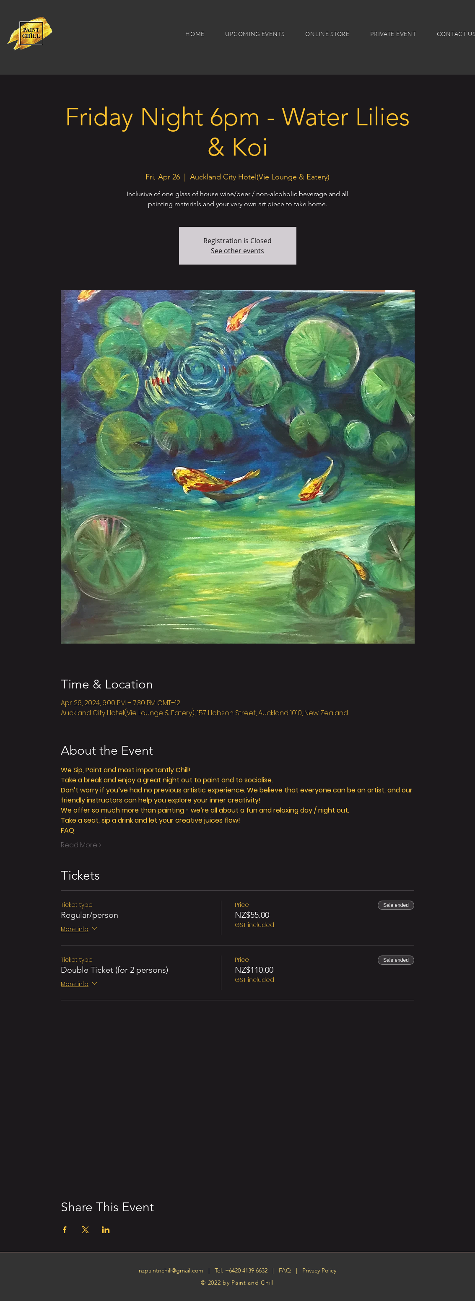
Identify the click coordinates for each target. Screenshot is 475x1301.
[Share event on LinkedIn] (106, 1229)
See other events (237, 250)
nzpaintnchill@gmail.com (171, 1270)
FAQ (286, 1270)
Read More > (81, 845)
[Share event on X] (85, 1229)
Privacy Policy (319, 1270)
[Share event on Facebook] (65, 1229)
